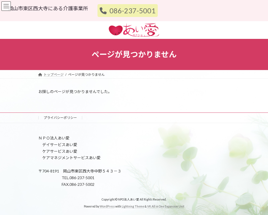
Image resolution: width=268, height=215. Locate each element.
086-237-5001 (128, 10)
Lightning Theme (133, 206)
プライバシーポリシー (60, 118)
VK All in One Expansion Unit (165, 206)
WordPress (107, 206)
